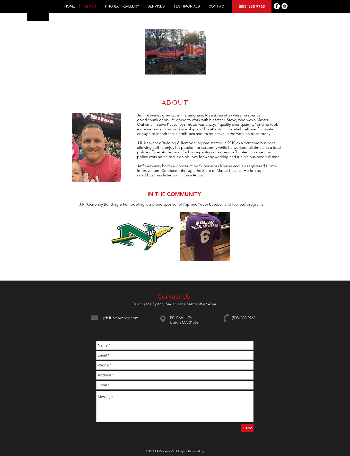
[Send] (247, 428)
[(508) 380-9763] (251, 6)
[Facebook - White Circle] (277, 6)
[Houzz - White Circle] (284, 6)
